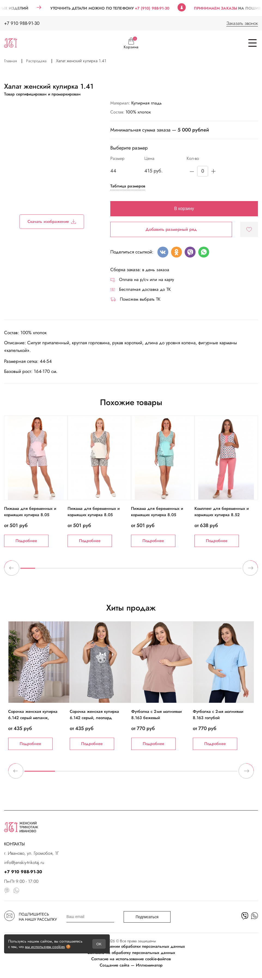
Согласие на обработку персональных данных (131, 953)
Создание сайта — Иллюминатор (131, 965)
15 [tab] (234, 570)
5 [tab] (87, 570)
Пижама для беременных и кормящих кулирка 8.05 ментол (157, 515)
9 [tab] (145, 570)
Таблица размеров (127, 186)
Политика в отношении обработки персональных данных (131, 946)
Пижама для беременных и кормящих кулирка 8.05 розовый (30, 515)
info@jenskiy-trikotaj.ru (24, 862)
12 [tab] (190, 570)
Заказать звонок (242, 23)
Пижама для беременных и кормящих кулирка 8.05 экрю (94, 515)
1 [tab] (27, 570)
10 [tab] (160, 570)
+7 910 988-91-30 (21, 23)
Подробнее (26, 541)
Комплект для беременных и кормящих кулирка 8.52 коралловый (221, 515)
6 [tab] (101, 570)
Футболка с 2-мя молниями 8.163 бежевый (156, 714)
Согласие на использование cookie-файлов (131, 959)
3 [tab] (57, 570)
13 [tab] (204, 570)
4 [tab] (72, 570)
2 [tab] (42, 570)
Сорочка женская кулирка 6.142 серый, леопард (94, 714)
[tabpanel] (36, 481)
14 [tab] (219, 570)
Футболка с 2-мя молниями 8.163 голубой (218, 714)
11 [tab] (175, 570)
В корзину (184, 208)
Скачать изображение (52, 222)
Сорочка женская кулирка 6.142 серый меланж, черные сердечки (32, 717)
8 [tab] (131, 570)
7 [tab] (116, 570)
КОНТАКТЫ (14, 844)
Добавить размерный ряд (171, 229)
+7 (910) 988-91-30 (160, 8)
